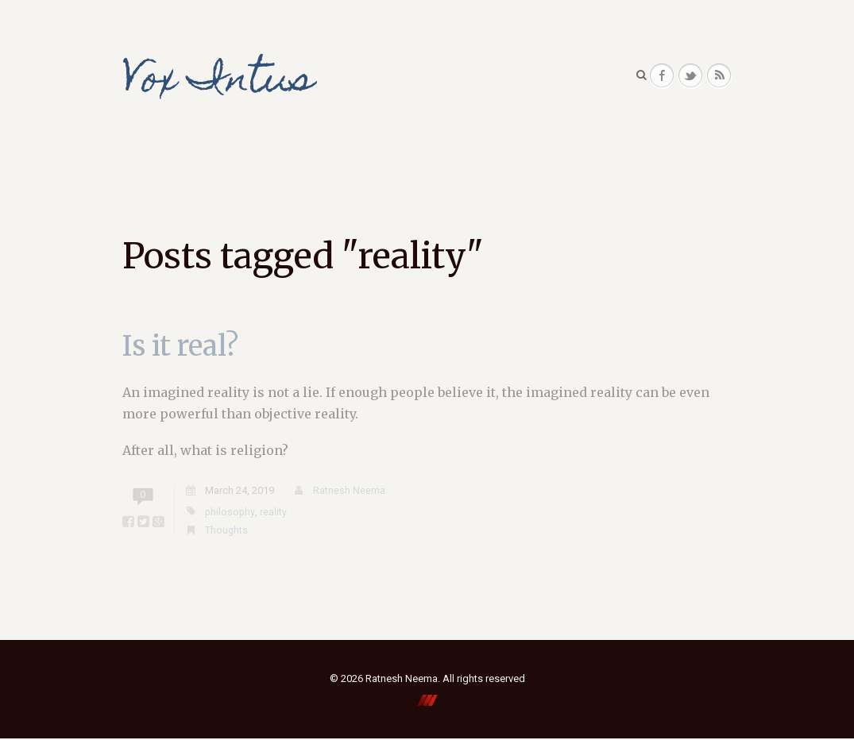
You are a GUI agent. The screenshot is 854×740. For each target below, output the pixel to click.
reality (274, 512)
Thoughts (227, 532)
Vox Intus (222, 82)
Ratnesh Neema (349, 492)
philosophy (230, 512)
